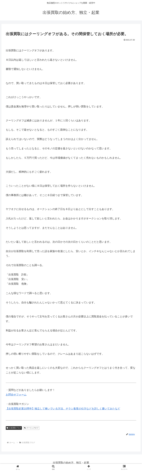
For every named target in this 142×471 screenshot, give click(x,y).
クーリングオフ (31, 428)
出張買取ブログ (14, 428)
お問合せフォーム (16, 394)
